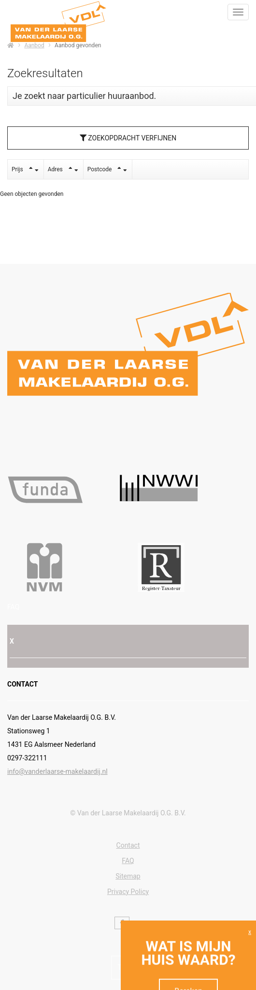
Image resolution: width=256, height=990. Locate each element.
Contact (128, 845)
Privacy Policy (128, 891)
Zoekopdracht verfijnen (128, 138)
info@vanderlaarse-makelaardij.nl (57, 771)
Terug (128, 967)
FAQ (13, 607)
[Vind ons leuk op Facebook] (121, 923)
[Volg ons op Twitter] (136, 925)
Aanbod (34, 45)
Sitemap (127, 876)
